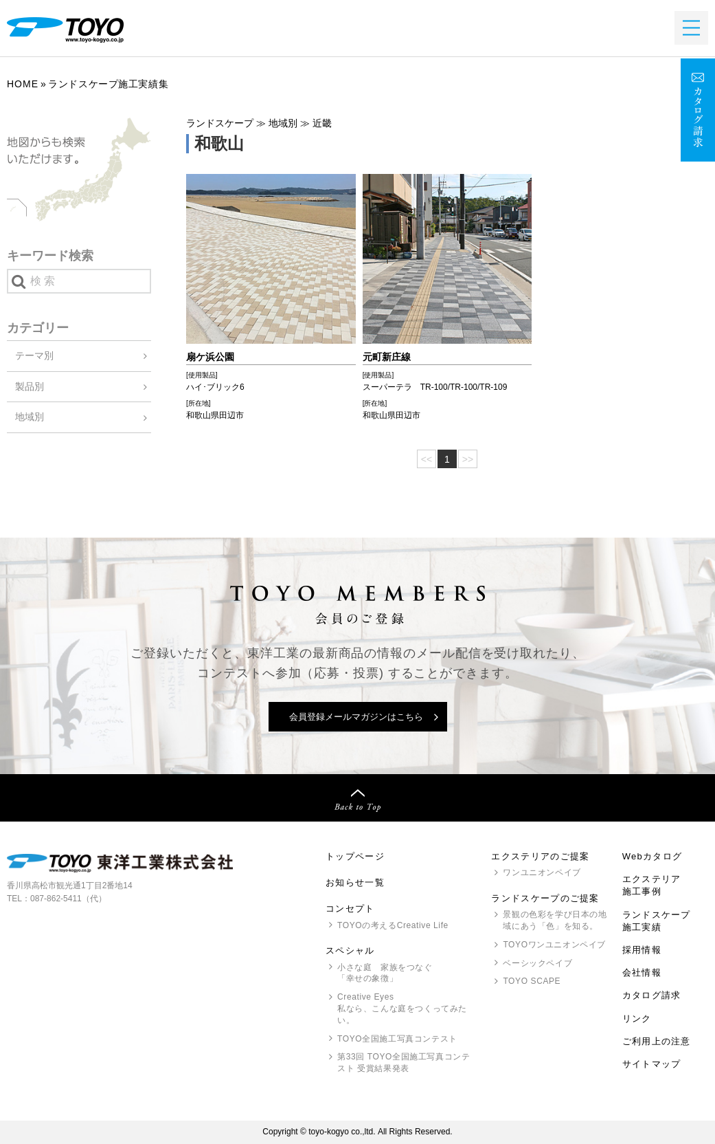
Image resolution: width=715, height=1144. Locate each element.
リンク (637, 1018)
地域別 (29, 416)
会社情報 (641, 972)
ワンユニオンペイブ (541, 872)
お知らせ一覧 (355, 882)
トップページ (355, 856)
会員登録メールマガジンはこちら (356, 717)
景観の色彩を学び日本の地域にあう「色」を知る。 (554, 920)
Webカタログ (652, 856)
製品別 (29, 386)
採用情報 (641, 950)
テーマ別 (34, 355)
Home (22, 83)
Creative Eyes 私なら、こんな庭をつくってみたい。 (402, 1008)
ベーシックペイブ (537, 963)
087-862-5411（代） (68, 898)
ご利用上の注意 (656, 1041)
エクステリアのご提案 (540, 856)
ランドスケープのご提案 (545, 898)
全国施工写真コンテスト (397, 1039)
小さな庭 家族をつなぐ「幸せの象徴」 (385, 973)
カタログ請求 (651, 995)
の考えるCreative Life (393, 925)
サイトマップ (651, 1064)
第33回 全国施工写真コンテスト (403, 1063)
